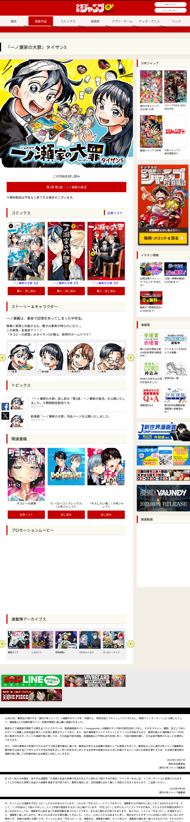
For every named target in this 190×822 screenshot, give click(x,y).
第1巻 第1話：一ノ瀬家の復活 (66, 187)
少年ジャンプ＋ (170, 5)
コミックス (67, 21)
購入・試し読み (26, 291)
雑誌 (14, 21)
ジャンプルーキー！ (171, 10)
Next (131, 358)
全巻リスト (115, 213)
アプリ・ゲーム (122, 21)
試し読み (66, 514)
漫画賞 (95, 21)
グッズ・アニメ (149, 21)
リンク (176, 21)
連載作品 (41, 21)
